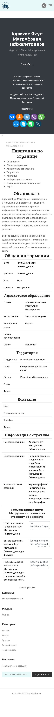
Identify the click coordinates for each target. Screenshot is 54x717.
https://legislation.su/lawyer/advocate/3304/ (39, 564)
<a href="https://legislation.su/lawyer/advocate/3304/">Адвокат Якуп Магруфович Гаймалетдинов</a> (39, 525)
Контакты (12, 176)
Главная (7, 135)
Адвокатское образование (20, 168)
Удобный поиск (9, 645)
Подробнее (27, 64)
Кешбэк (5, 631)
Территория (13, 172)
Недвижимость (9, 650)
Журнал (5, 615)
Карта (9, 186)
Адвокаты (21, 135)
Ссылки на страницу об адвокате (24, 183)
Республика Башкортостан (20, 139)
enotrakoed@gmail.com (12, 599)
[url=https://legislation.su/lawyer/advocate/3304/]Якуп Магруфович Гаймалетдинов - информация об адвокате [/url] (39, 543)
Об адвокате (13, 161)
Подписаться (42, 674)
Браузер (6, 640)
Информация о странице (19, 179)
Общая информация (17, 165)
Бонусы (5, 635)
